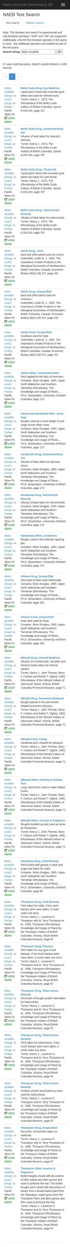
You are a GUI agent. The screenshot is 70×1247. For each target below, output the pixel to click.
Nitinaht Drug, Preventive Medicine (42, 698)
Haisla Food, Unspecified (36, 332)
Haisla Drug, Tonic (32, 250)
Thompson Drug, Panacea (37, 946)
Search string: (11, 51)
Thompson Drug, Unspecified (39, 1127)
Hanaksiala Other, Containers (39, 535)
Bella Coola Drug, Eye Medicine (40, 88)
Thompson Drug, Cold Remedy (40, 901)
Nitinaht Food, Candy (34, 739)
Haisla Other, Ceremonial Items (40, 372)
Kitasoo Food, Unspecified (37, 617)
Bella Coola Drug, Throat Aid (38, 169)
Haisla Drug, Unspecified (36, 291)
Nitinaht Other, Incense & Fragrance (43, 820)
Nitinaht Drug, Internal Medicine (40, 657)
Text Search (13, 22)
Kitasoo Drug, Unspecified (37, 576)
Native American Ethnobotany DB (28, 5)
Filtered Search (35, 22)
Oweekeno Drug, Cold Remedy (40, 861)
